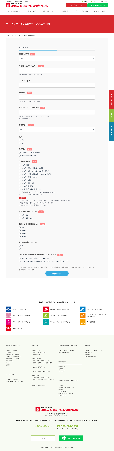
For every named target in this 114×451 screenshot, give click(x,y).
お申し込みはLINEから (98, 5)
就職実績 (60, 369)
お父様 (24, 230)
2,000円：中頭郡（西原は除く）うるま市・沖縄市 (36, 174)
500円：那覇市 (26, 165)
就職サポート (61, 367)
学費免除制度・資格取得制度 (65, 393)
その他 (24, 236)
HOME (8, 35)
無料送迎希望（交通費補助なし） (31, 189)
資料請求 (86, 1)
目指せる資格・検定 (48, 11)
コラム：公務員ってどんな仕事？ (41, 371)
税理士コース (36, 354)
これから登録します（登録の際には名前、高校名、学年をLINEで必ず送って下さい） (47, 261)
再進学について (62, 395)
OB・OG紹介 (61, 371)
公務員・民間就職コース (39, 367)
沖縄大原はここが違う (11, 350)
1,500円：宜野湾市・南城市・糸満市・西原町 (35, 171)
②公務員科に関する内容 (29, 155)
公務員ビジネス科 (36, 358)
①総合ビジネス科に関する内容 (31, 152)
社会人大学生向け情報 (90, 356)
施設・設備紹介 (9, 361)
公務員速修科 (35, 375)
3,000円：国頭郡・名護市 (29, 177)
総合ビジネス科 (36, 350)
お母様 (24, 233)
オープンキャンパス (76, 5)
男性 (23, 140)
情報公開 (8, 365)
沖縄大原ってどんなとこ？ (14, 11)
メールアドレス (24, 81)
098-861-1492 (69, 426)
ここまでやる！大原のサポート (13, 356)
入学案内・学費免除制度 (82, 11)
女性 (23, 143)
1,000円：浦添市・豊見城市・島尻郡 (32, 168)
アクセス (95, 1)
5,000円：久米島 (26, 180)
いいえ (24, 248)
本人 (23, 227)
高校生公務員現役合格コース (39, 385)
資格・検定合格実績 (63, 352)
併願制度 (60, 389)
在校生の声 (8, 352)
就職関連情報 (65, 11)
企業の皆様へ (104, 1)
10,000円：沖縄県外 (28, 186)
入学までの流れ (62, 391)
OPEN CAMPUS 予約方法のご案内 (14, 381)
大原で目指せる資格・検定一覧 (66, 350)
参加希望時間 (27, 54)
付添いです (25, 215)
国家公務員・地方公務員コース (41, 361)
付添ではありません (27, 218)
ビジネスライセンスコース (40, 352)
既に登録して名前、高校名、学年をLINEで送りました (37, 258)
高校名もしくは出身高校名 (32, 108)
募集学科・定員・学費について (66, 387)
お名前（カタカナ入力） (31, 66)
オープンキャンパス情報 (12, 379)
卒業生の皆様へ (89, 352)
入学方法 (60, 385)
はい (23, 245)
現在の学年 (26, 125)
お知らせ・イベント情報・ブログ (93, 350)
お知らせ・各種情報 (99, 11)
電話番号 (25, 93)
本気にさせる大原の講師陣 (12, 354)
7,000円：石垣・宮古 (28, 183)
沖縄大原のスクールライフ (12, 358)
